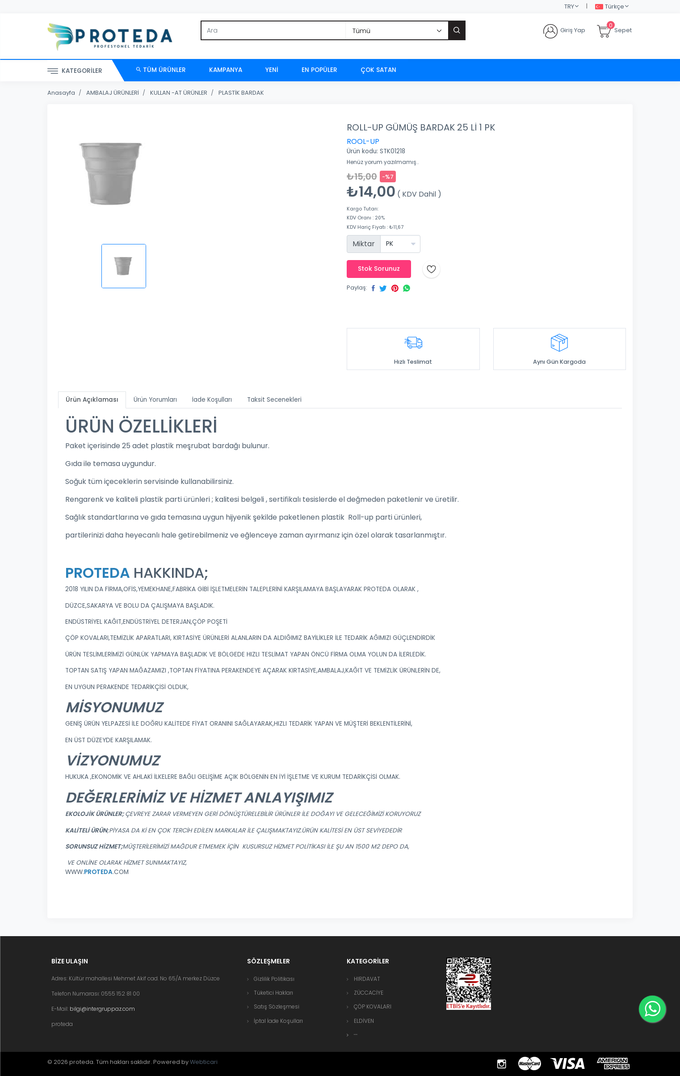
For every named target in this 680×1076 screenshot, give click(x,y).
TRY (569, 6)
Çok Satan (378, 70)
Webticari (204, 1062)
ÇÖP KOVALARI (372, 1006)
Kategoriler (74, 71)
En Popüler (319, 70)
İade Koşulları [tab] (212, 399)
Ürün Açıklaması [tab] (92, 399)
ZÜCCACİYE (368, 992)
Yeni (271, 70)
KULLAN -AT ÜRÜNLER (178, 93)
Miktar (364, 244)
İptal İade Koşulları (278, 1021)
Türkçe (609, 7)
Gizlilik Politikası (274, 979)
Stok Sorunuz (379, 268)
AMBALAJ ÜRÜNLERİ (112, 93)
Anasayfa (61, 93)
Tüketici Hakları (273, 992)
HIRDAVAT (367, 979)
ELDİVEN (364, 1021)
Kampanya (225, 70)
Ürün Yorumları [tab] (155, 399)
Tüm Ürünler (161, 70)
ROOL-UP (363, 141)
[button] (355, 1034)
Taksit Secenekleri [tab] (274, 399)
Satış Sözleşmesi (276, 1006)
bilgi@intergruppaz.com (102, 1009)
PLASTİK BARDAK (241, 93)
